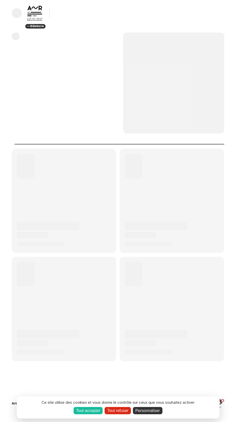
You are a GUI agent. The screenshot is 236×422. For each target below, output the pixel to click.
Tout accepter (88, 410)
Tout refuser (117, 410)
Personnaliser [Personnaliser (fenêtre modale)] (147, 410)
